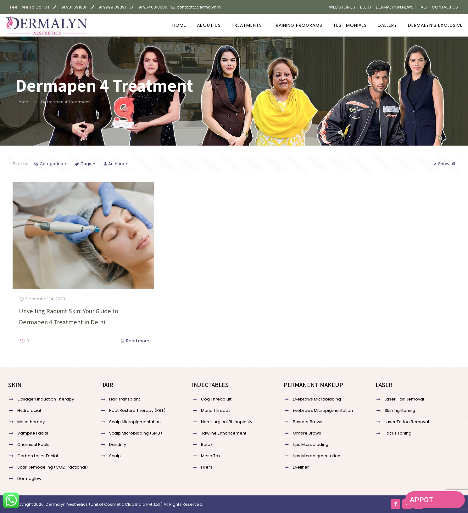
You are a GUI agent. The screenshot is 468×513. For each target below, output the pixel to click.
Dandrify (117, 444)
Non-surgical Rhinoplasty (226, 422)
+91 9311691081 (72, 7)
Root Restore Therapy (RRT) (137, 410)
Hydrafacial (29, 410)
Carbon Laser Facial (37, 456)
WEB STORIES (342, 7)
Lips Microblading (310, 444)
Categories (51, 164)
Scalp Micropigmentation (135, 422)
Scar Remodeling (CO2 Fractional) (52, 467)
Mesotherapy (31, 422)
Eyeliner (301, 467)
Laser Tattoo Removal (407, 422)
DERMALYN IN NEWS (395, 7)
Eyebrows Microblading (317, 399)
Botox (206, 444)
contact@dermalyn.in (199, 7)
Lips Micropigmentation (316, 456)
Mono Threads (216, 410)
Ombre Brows (307, 433)
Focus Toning (398, 433)
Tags (85, 164)
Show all (443, 164)
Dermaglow (29, 478)
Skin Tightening (400, 410)
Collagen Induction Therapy (45, 399)
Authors (116, 164)
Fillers (206, 467)
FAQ (423, 7)
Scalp (115, 456)
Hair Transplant (124, 399)
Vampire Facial (32, 433)
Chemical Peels (33, 444)
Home (22, 102)
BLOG (365, 7)
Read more (137, 341)
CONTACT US (445, 7)
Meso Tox (210, 456)
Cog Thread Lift (216, 399)
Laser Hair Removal (404, 399)
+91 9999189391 (111, 7)
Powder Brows (307, 422)
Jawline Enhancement (223, 433)
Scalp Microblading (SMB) (135, 433)
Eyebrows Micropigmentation (323, 410)
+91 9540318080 (151, 7)
